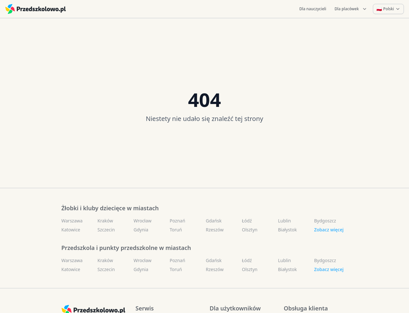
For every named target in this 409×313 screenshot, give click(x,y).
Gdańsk (214, 221)
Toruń (176, 230)
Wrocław (142, 221)
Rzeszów (215, 230)
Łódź (247, 221)
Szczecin (106, 230)
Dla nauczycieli (312, 9)
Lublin (284, 221)
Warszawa (71, 221)
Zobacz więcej (328, 230)
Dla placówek (351, 9)
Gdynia (141, 230)
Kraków (105, 221)
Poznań (177, 221)
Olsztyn (250, 230)
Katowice (70, 230)
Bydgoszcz (325, 221)
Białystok (287, 230)
